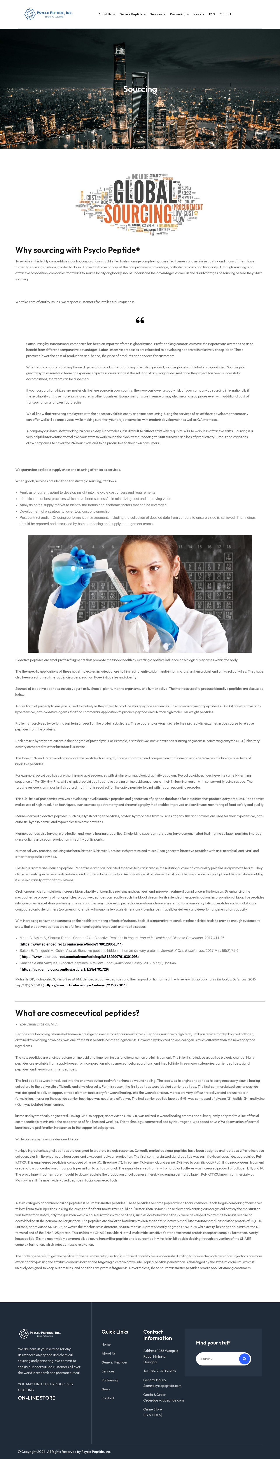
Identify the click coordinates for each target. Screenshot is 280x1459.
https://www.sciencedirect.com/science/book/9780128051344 (71, 944)
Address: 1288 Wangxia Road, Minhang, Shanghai (160, 1356)
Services (156, 14)
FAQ (212, 14)
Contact (225, 14)
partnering (178, 14)
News (197, 14)
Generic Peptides (115, 1362)
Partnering (110, 1380)
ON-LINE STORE (36, 1398)
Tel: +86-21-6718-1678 (159, 1371)
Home (106, 1344)
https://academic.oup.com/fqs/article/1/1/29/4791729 (65, 969)
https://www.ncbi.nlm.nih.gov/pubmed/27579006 (85, 985)
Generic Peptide (130, 14)
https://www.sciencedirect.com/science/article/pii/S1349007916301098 (80, 957)
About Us (105, 14)
